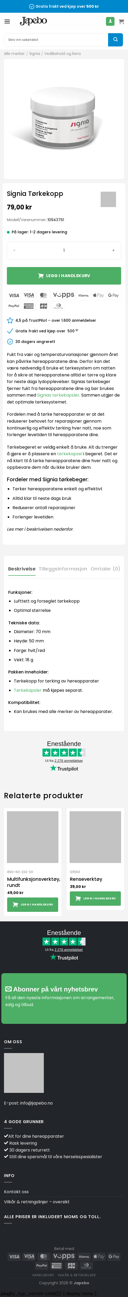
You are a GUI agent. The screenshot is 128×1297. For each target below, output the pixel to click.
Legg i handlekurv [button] (37, 905)
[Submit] (115, 39)
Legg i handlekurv (68, 275)
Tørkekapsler (28, 690)
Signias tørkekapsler (58, 395)
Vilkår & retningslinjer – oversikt (37, 1202)
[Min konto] (110, 21)
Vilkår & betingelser (77, 1275)
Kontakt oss (16, 1192)
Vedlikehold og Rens (62, 53)
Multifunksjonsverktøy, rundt (33, 882)
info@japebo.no (36, 1103)
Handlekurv (43, 1275)
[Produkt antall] (64, 250)
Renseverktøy (86, 879)
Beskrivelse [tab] (22, 568)
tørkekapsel (69, 454)
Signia (34, 53)
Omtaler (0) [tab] (106, 568)
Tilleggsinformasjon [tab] (63, 568)
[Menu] (7, 21)
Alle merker (14, 53)
